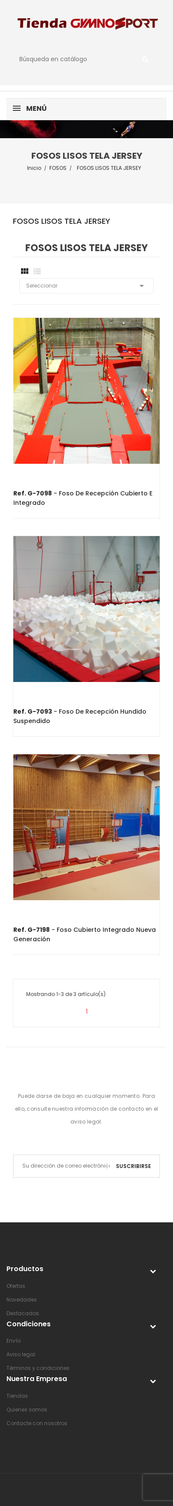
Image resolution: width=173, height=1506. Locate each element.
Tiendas (17, 1395)
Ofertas (15, 1286)
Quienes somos (26, 1409)
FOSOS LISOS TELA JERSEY (61, 221)
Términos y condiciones (38, 1368)
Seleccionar (86, 286)
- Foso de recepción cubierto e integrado (82, 498)
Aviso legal (20, 1354)
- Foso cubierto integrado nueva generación (84, 934)
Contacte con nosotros (36, 1423)
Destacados (22, 1313)
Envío (13, 1340)
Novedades (21, 1299)
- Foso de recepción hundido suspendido (79, 716)
